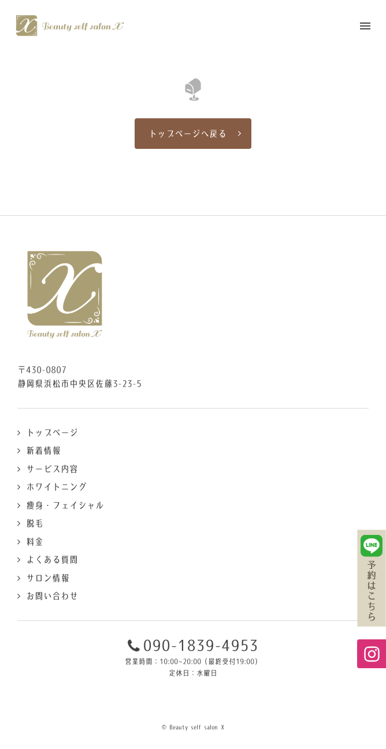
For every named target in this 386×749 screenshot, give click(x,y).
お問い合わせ (52, 595)
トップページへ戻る (188, 133)
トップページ (52, 432)
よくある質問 (52, 559)
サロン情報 (47, 578)
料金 (34, 541)
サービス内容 (52, 469)
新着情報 (43, 450)
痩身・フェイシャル (65, 505)
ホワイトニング (56, 486)
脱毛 (34, 523)
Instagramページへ (371, 653)
